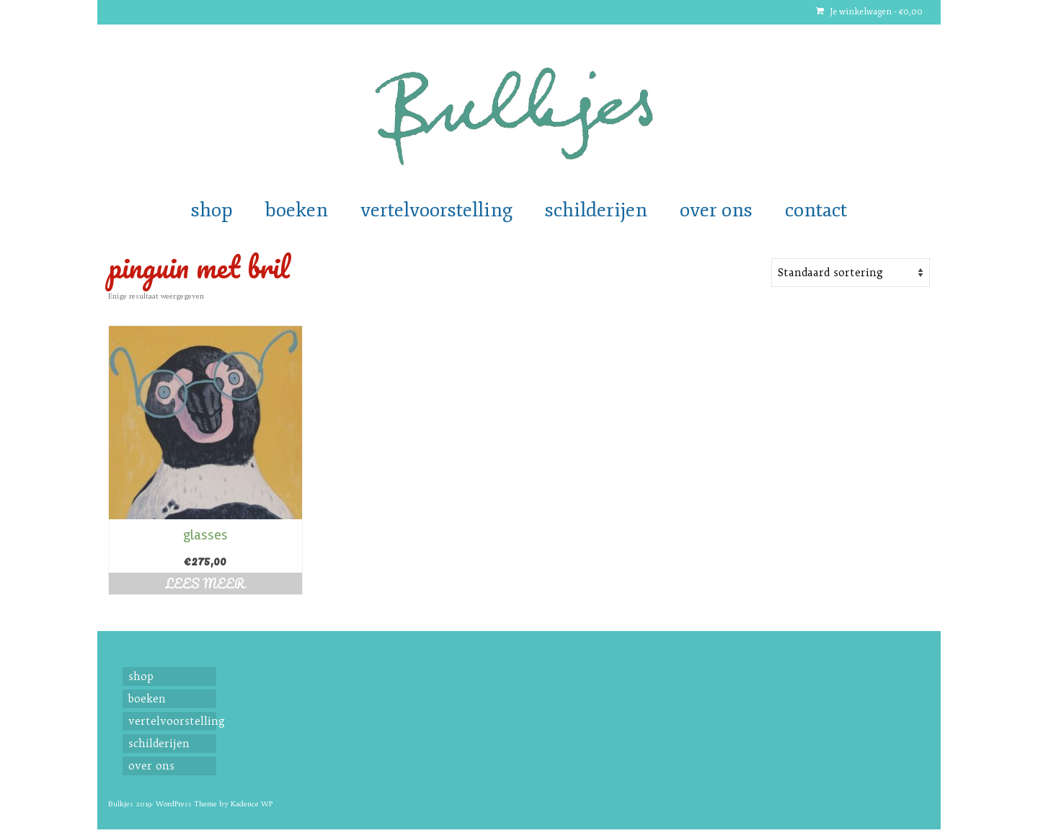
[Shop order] (850, 272)
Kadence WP (251, 803)
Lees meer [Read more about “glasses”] (205, 583)
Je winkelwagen (869, 11)
